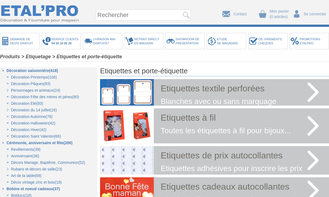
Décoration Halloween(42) (33, 123)
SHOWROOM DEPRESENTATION (187, 41)
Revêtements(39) (25, 149)
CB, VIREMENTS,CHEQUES (270, 41)
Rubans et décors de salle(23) (36, 169)
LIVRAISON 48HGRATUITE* (104, 41)
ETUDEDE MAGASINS (227, 41)
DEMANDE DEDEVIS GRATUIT (21, 41)
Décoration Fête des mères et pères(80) (45, 97)
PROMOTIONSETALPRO (310, 41)
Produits (10, 56)
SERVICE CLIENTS (66, 41)
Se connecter (315, 14)
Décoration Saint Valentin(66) (36, 136)
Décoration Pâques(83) (30, 84)
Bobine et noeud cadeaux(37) (33, 189)
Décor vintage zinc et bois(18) (36, 182)
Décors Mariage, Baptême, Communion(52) (48, 162)
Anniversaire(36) (25, 156)
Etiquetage (38, 56)
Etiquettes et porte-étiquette (89, 56)
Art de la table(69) (26, 175)
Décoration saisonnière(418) (32, 70)
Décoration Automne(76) (32, 116)
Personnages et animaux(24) (35, 90)
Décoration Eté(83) (27, 103)
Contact (239, 14)
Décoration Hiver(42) (28, 130)
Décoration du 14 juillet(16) (34, 110)
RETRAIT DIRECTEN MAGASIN (146, 41)
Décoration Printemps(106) (34, 77)
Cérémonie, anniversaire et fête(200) (39, 143)
